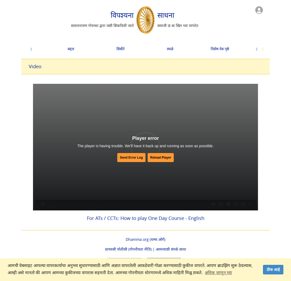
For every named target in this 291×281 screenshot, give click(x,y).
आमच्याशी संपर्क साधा (171, 249)
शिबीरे (120, 48)
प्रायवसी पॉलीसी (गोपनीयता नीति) (128, 249)
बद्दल (71, 48)
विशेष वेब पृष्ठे (220, 48)
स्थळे (170, 48)
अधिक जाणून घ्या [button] (218, 272)
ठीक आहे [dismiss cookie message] (273, 270)
